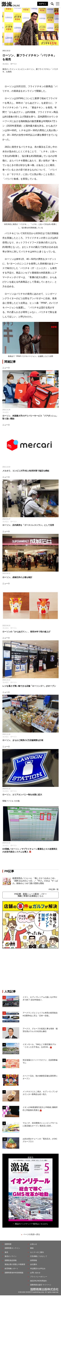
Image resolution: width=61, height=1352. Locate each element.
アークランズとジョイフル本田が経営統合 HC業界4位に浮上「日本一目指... (41, 1014)
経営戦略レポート (11, 1268)
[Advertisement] (30, 969)
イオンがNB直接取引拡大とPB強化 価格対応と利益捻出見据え (40, 1108)
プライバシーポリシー (38, 1277)
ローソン (13, 64)
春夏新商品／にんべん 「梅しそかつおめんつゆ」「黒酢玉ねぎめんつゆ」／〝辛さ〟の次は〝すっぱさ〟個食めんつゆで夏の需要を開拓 (35, 880)
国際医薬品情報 (11, 1260)
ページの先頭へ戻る (31, 1234)
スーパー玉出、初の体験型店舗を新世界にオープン (40, 1077)
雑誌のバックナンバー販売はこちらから (31, 1224)
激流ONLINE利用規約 (38, 1281)
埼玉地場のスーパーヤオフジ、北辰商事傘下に (40, 1061)
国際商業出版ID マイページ (40, 1285)
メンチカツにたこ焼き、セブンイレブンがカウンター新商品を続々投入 (40, 1092)
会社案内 (33, 1264)
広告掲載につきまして (38, 1256)
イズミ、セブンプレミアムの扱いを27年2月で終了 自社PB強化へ (40, 998)
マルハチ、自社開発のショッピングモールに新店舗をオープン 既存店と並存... (40, 1124)
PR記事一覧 (54, 889)
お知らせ (33, 1244)
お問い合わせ (35, 1273)
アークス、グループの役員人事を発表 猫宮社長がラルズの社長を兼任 (40, 1030)
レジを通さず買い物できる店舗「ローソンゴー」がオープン (29, 686)
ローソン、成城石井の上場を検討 (17, 577)
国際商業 (8, 1244)
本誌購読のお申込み (37, 1268)
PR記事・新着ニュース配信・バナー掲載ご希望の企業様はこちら (30, 895)
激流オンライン (8, 69)
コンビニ (5, 64)
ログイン (42, 4)
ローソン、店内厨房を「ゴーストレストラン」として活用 (28, 525)
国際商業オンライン (12, 1248)
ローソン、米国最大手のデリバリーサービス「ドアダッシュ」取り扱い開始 (30, 417)
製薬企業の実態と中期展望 (15, 1264)
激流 (6, 1252)
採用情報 (33, 1260)
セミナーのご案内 (37, 1252)
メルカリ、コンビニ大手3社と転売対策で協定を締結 (25, 471)
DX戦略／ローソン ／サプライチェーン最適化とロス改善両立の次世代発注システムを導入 (29, 850)
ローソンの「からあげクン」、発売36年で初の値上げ (26, 631)
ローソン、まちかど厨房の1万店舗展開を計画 (22, 740)
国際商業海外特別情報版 (14, 1273)
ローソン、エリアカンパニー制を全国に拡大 (22, 794)
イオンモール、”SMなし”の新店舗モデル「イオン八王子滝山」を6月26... (39, 1045)
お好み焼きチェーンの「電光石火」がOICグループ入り (40, 1140)
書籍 (32, 1248)
